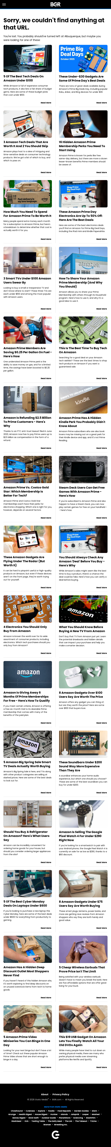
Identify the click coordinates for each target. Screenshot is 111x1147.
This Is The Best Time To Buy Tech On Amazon (83, 350)
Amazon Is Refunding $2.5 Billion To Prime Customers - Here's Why (27, 422)
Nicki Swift (33, 1118)
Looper (85, 1114)
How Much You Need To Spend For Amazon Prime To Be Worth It (27, 214)
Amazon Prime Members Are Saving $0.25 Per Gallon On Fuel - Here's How (27, 352)
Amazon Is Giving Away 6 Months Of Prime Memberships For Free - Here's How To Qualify (26, 697)
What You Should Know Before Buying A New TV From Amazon (82, 629)
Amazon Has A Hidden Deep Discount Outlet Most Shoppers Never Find (26, 971)
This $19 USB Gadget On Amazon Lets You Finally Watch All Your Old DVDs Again (82, 1041)
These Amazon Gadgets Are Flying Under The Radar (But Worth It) (24, 561)
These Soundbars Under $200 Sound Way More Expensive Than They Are (80, 766)
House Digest (41, 1114)
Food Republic (64, 1111)
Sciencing (78, 1118)
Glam (94, 1111)
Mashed (96, 1114)
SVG (26, 1121)
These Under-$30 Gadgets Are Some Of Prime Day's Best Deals (82, 78)
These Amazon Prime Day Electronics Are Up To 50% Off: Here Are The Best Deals (80, 216)
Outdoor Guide (49, 1118)
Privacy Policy (60, 1094)
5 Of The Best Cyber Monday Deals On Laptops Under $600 (25, 903)
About (44, 1094)
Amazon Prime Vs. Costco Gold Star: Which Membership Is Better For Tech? (26, 491)
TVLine (93, 1121)
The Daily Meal (55, 1121)
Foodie (51, 1111)
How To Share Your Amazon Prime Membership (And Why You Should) (80, 282)
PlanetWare (64, 1118)
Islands (64, 1114)
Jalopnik (75, 1114)
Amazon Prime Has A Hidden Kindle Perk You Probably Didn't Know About (82, 422)
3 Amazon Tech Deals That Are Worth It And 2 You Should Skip (25, 144)
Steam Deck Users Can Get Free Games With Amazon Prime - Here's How (82, 492)
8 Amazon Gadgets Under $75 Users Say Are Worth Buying (81, 904)
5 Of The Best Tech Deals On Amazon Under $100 (23, 78)
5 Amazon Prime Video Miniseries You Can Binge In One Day (26, 1041)
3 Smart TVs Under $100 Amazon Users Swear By (27, 280)
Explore (41, 1111)
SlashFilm (91, 1118)
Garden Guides (81, 1111)
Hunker (54, 1114)
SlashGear (16, 1121)
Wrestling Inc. (61, 1124)
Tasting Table (38, 1121)
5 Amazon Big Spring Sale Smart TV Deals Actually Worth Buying (27, 764)
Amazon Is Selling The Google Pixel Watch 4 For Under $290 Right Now (80, 836)
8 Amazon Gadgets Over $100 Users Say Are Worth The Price (81, 695)
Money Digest (18, 1118)
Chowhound (17, 1111)
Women (47, 1124)
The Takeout (81, 1121)
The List (68, 1121)
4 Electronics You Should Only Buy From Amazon (25, 629)
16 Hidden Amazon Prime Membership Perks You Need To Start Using (82, 146)
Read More (46, 103)
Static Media (41, 1099)
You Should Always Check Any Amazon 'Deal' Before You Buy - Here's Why (82, 561)
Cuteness (30, 1111)
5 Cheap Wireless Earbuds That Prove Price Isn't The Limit (82, 969)
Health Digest (25, 1114)
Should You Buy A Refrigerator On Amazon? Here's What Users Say (26, 836)
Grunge (12, 1114)
